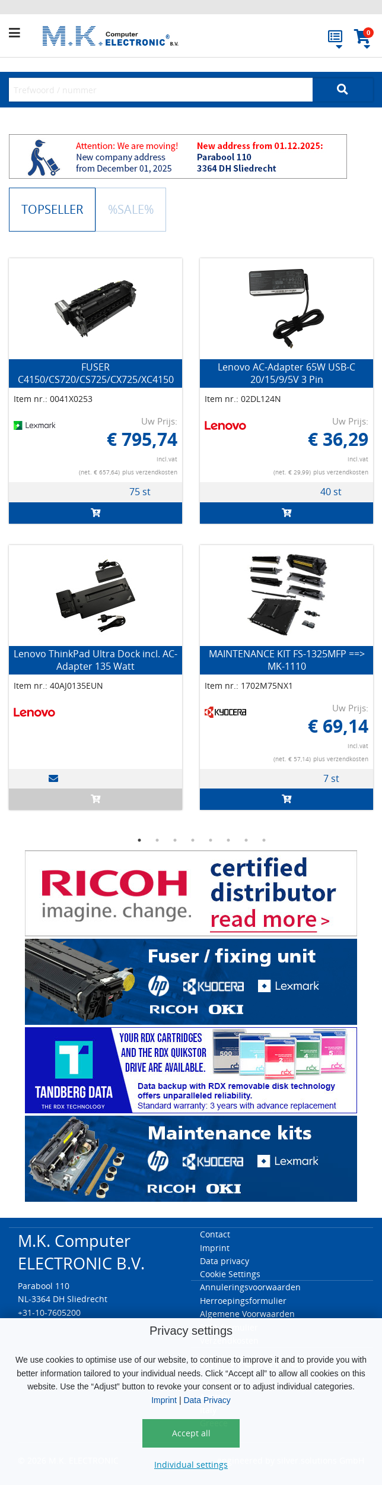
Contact (215, 1234)
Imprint (164, 1400)
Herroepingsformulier (243, 1300)
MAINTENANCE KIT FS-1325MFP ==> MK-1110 (287, 660)
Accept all (191, 1433)
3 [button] (175, 840)
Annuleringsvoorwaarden (250, 1287)
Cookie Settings (230, 1274)
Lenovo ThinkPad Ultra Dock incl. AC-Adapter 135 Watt (95, 660)
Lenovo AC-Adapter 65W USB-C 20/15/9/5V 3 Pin (286, 373)
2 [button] (157, 840)
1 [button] (139, 840)
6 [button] (228, 840)
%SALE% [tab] (131, 209)
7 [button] (246, 840)
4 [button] (193, 840)
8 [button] (264, 840)
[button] (23, 33)
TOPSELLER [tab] (52, 209)
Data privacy (224, 1260)
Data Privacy (206, 1400)
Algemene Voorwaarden (247, 1313)
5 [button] (211, 840)
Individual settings (191, 1464)
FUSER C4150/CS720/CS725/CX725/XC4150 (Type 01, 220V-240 (96, 379)
